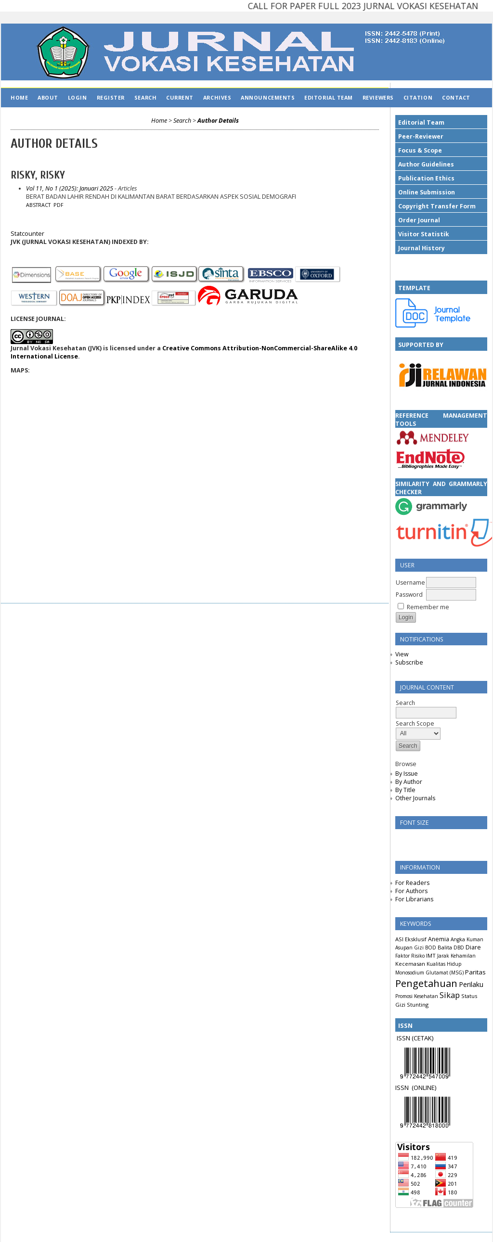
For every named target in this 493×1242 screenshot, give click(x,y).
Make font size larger (435, 839)
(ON (417, 1087)
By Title (405, 790)
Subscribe (409, 662)
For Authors (411, 891)
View (401, 654)
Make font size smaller (404, 839)
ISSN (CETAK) (415, 1038)
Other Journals (415, 798)
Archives (217, 97)
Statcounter (27, 234)
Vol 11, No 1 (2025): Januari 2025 (69, 188)
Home (19, 97)
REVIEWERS (378, 97)
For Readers (412, 883)
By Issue (406, 773)
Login (77, 97)
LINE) (429, 1087)
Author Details (218, 120)
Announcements (268, 97)
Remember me (428, 607)
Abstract (38, 205)
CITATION (417, 97)
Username (410, 582)
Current (180, 97)
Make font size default (419, 839)
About (48, 97)
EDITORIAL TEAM (328, 97)
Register (111, 97)
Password (409, 594)
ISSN (403, 1087)
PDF (58, 205)
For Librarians (414, 899)
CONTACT (456, 97)
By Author (408, 782)
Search (145, 97)
